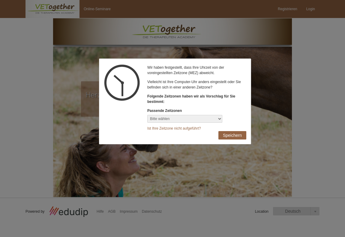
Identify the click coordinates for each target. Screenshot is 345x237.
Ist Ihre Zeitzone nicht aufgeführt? (174, 128)
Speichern (232, 135)
